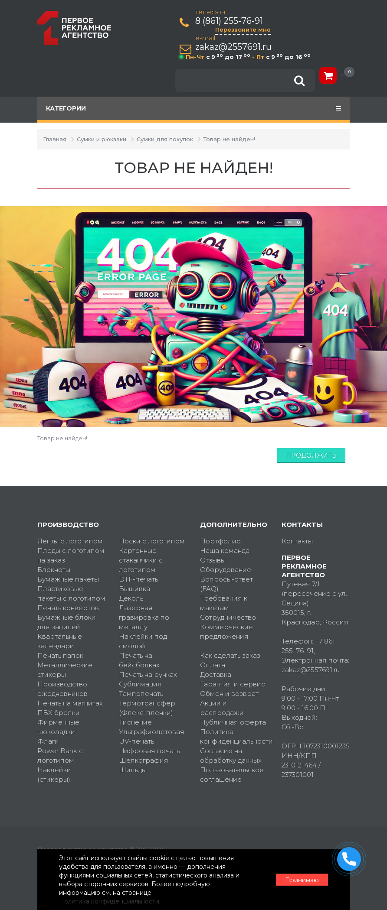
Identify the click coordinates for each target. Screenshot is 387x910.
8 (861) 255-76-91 (229, 21)
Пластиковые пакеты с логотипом (71, 593)
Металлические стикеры (64, 670)
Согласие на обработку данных (231, 755)
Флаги (48, 741)
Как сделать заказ (230, 655)
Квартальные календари (59, 641)
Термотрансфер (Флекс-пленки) (147, 708)
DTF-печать (138, 579)
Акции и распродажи (222, 708)
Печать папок (60, 655)
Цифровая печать (149, 751)
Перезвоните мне (243, 29)
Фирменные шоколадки (58, 727)
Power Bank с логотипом (60, 755)
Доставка (215, 674)
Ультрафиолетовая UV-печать (151, 736)
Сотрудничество (228, 617)
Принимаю (302, 880)
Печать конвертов (68, 608)
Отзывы (213, 560)
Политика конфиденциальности (234, 736)
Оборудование (225, 570)
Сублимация (140, 684)
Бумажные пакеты (68, 579)
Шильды (133, 770)
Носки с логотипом (152, 541)
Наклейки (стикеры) (54, 774)
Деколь (131, 598)
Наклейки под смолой (143, 641)
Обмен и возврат (229, 693)
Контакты (297, 541)
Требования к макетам (223, 603)
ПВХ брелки (58, 712)
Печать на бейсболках (139, 660)
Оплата (212, 665)
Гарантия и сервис (232, 684)
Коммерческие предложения (226, 631)
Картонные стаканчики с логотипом (141, 560)
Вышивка (134, 589)
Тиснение (135, 722)
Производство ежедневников (62, 689)
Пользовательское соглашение (232, 774)
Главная (54, 139)
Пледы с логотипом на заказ (71, 555)
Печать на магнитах (70, 703)
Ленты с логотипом (70, 541)
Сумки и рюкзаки (101, 139)
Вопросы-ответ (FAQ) (226, 584)
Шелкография (143, 760)
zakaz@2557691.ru (233, 47)
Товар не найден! (229, 139)
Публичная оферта (233, 722)
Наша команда (224, 550)
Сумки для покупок (165, 139)
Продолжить (311, 455)
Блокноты (53, 570)
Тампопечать (141, 693)
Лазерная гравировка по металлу (144, 617)
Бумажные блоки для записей (66, 622)
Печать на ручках (148, 674)
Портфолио (220, 541)
